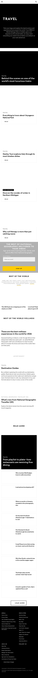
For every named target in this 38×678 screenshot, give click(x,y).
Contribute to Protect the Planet (9, 659)
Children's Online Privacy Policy (9, 621)
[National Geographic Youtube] (23, 649)
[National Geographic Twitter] (20, 649)
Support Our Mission (23, 634)
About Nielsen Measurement (8, 626)
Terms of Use (4, 615)
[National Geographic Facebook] (23, 646)
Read (5, 121)
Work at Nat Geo (5, 654)
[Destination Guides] (19, 371)
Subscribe (4, 646)
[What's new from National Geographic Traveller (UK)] (19, 400)
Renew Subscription (6, 650)
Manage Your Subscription (7, 652)
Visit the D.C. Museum (24, 628)
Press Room (21, 638)
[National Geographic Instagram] (20, 646)
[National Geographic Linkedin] (20, 652)
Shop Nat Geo (22, 626)
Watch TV (21, 630)
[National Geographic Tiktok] (24, 652)
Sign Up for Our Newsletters (8, 657)
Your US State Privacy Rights (8, 619)
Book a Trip (21, 619)
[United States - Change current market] (8, 662)
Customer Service (6, 648)
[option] (14, 299)
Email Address (6, 256)
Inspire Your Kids (23, 623)
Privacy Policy (5, 617)
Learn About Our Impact (24, 632)
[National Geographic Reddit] (20, 656)
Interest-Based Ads (6, 623)
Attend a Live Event (23, 617)
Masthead (21, 636)
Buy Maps (21, 621)
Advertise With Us (23, 641)
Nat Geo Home (22, 615)
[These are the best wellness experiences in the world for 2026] (19, 335)
